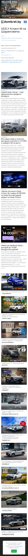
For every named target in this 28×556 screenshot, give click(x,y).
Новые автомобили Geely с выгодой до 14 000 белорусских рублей (12, 247)
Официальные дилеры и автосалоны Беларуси (11, 38)
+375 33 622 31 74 (6, 55)
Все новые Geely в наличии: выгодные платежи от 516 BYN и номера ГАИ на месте (14, 141)
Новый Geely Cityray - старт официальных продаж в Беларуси (12, 94)
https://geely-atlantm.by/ (7, 57)
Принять (14, 551)
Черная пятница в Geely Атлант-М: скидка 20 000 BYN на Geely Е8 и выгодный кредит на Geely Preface (13, 194)
